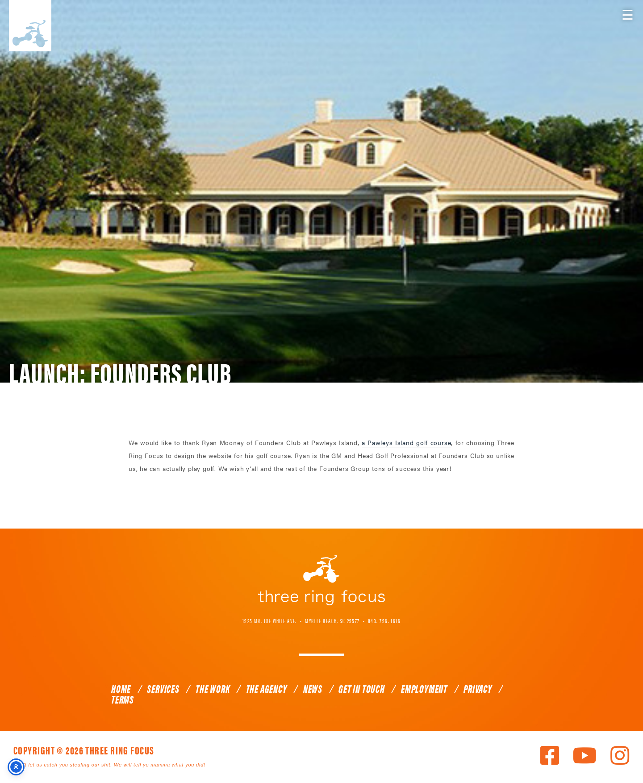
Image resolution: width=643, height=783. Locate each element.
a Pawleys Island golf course (406, 442)
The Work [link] (213, 688)
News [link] (312, 688)
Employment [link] (424, 688)
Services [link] (163, 688)
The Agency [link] (266, 688)
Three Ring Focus (321, 580)
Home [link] (121, 688)
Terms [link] (122, 699)
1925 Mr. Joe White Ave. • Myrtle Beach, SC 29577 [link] (301, 620)
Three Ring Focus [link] (30, 25)
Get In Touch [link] (361, 688)
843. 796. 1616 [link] (384, 620)
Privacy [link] (477, 688)
